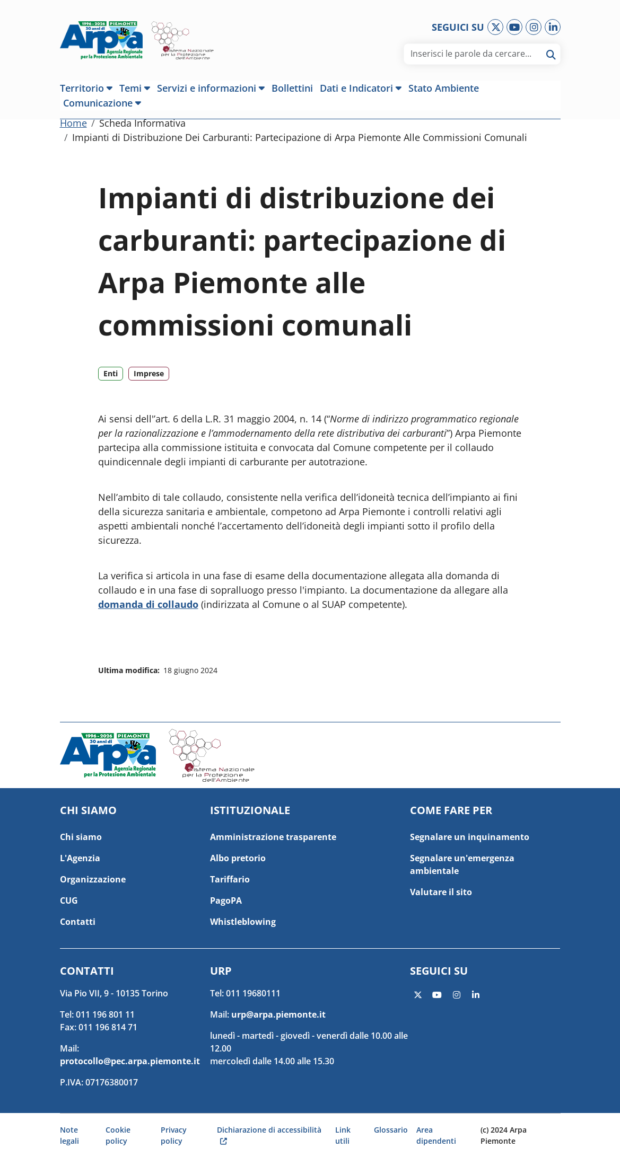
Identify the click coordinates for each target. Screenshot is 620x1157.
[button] (88, 88)
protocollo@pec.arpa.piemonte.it (130, 1061)
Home (73, 128)
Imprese (149, 379)
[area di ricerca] (476, 53)
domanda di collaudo (148, 610)
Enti (110, 379)
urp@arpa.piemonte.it (278, 1014)
